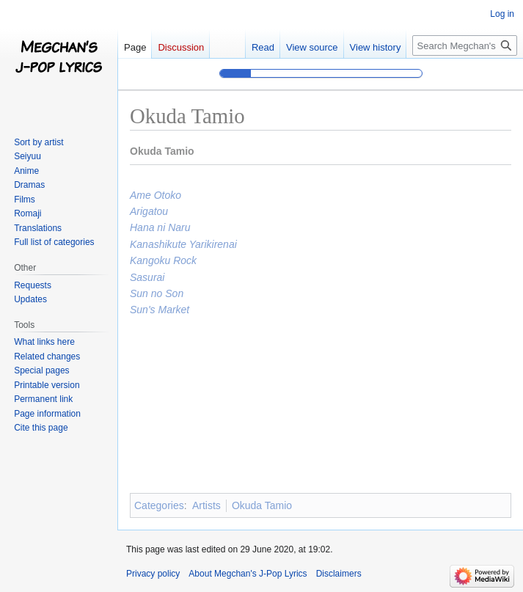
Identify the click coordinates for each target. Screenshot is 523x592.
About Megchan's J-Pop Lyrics (248, 574)
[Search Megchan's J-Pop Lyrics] (464, 45)
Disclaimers (339, 574)
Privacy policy (153, 574)
